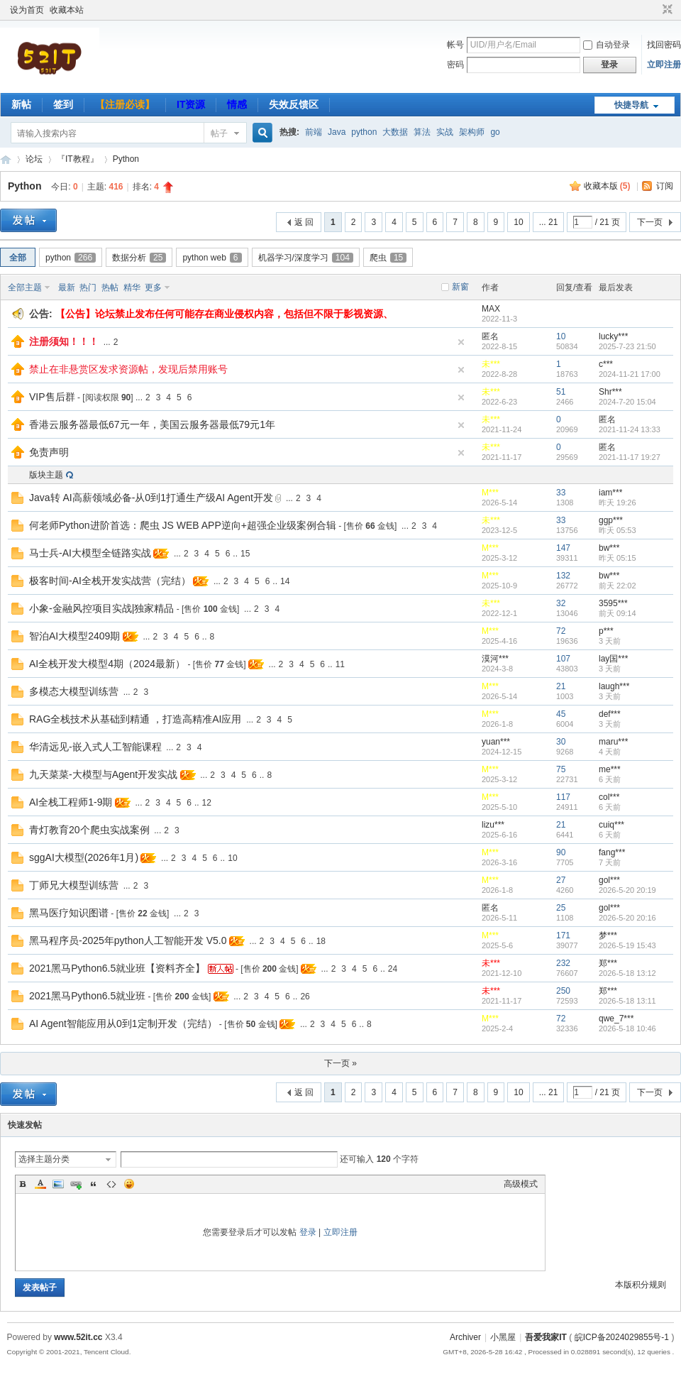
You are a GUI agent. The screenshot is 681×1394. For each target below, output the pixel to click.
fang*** (612, 852)
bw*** (609, 548)
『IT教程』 (78, 159)
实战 (444, 132)
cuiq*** (611, 825)
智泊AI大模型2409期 (74, 636)
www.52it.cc (78, 1337)
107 (563, 659)
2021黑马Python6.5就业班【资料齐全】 (117, 968)
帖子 (219, 133)
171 (563, 935)
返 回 (304, 222)
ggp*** (611, 520)
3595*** (613, 603)
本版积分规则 (640, 1285)
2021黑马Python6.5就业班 (87, 995)
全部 (17, 258)
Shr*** (610, 392)
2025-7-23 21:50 (627, 346)
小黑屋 (503, 1337)
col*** (609, 797)
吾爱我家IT (5, 159)
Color (40, 1184)
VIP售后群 (52, 396)
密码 (455, 65)
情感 (237, 104)
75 (560, 769)
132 (563, 576)
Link (76, 1184)
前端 (313, 132)
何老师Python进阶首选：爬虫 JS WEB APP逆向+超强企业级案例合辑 (182, 525)
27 (560, 880)
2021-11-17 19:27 (629, 457)
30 (560, 742)
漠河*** (495, 659)
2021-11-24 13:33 (629, 429)
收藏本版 (607, 186)
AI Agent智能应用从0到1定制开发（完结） (123, 1023)
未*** (491, 364)
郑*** (608, 963)
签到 (63, 104)
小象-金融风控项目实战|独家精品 (101, 608)
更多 (153, 287)
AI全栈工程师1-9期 (70, 802)
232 (563, 963)
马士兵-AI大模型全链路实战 (90, 553)
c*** (606, 364)
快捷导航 (631, 105)
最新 (66, 287)
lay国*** (613, 659)
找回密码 (664, 45)
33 (560, 493)
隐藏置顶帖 (461, 342)
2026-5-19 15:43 (627, 945)
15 (245, 554)
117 (563, 797)
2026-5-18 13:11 (627, 1001)
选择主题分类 (44, 1159)
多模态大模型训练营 (73, 691)
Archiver (465, 1337)
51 (560, 392)
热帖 (109, 287)
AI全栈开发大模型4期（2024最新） (107, 663)
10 (518, 222)
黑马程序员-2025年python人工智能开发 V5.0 (128, 940)
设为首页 (27, 10)
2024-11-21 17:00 (629, 374)
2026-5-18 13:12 (627, 973)
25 (560, 908)
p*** (606, 631)
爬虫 (388, 258)
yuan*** (496, 742)
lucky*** (613, 336)
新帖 (21, 104)
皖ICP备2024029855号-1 (622, 1337)
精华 (131, 287)
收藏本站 (67, 10)
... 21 (548, 222)
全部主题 (25, 287)
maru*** (613, 742)
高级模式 (521, 1184)
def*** (610, 714)
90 (560, 852)
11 (340, 664)
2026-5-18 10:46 (627, 1028)
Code (111, 1184)
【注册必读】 (125, 104)
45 (560, 714)
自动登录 (606, 45)
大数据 (395, 132)
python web (211, 258)
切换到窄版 (666, 10)
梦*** (608, 935)
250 (563, 991)
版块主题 (46, 475)
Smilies (129, 1184)
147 (563, 548)
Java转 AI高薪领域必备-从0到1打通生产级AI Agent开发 (151, 497)
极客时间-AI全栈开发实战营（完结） (110, 580)
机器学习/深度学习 (305, 258)
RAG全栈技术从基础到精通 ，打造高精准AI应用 (135, 719)
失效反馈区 (294, 104)
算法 (422, 132)
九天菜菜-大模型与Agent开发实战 (103, 774)
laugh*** (614, 686)
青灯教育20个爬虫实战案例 (89, 829)
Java (336, 132)
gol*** (609, 880)
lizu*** (493, 825)
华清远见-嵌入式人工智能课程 (95, 746)
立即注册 (664, 65)
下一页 (650, 222)
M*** (490, 493)
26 (304, 996)
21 (560, 686)
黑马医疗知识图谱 (69, 912)
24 (392, 969)
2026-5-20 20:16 (627, 917)
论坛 (34, 159)
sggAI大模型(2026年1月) (83, 857)
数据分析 (139, 258)
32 (560, 603)
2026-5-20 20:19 (627, 890)
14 (284, 581)
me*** (610, 769)
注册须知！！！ (64, 341)
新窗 (460, 287)
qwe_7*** (616, 1018)
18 (321, 941)
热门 (87, 287)
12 (206, 803)
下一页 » (340, 1063)
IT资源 (191, 104)
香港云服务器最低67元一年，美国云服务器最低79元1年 (152, 424)
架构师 (472, 132)
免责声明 (49, 452)
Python (126, 159)
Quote (94, 1184)
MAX (491, 309)
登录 (307, 1232)
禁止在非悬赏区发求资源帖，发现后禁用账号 (128, 369)
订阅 (664, 186)
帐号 (455, 45)
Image (58, 1184)
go (494, 132)
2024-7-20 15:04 (627, 401)
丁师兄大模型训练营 (73, 885)
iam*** (610, 493)
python (364, 132)
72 (560, 631)
